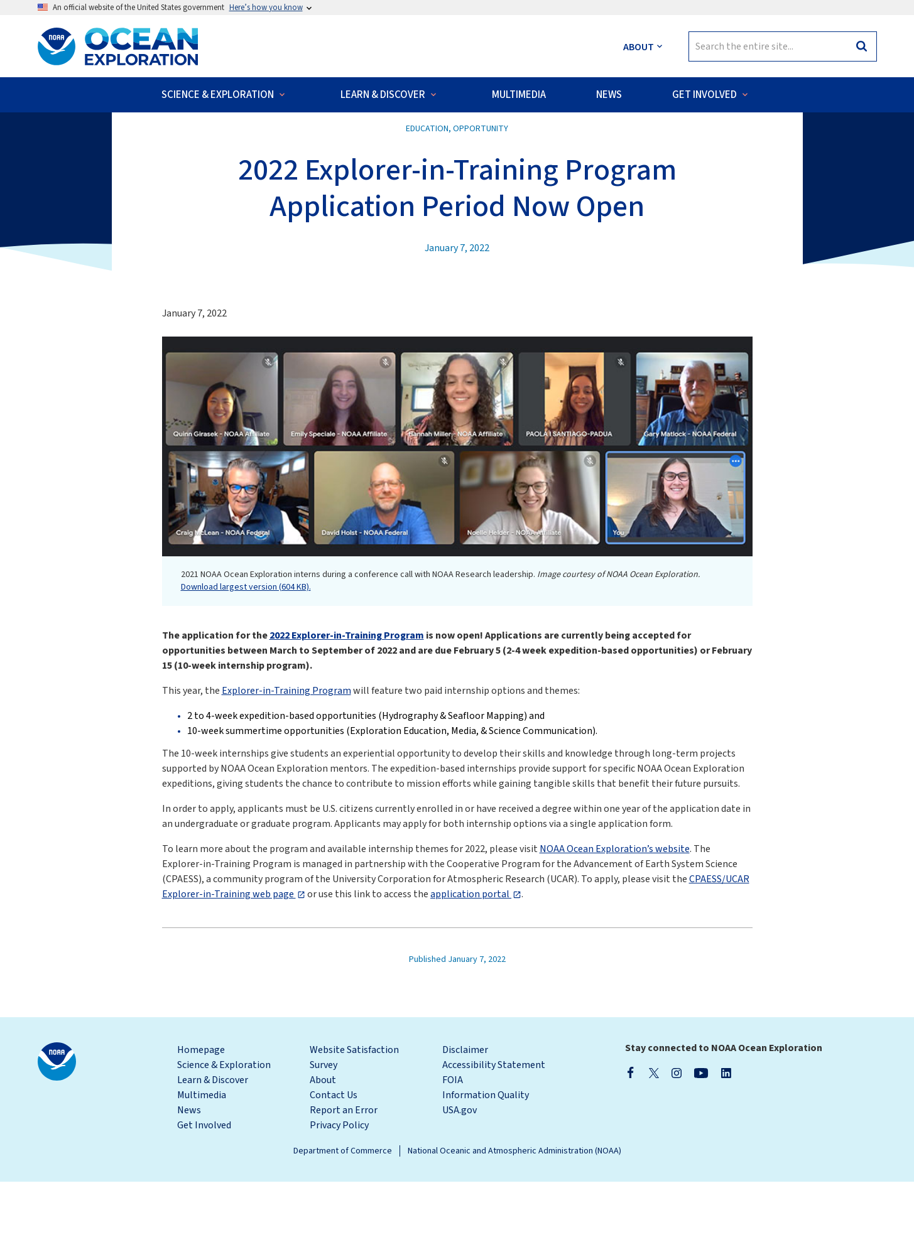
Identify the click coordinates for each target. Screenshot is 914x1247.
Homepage (201, 1115)
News (189, 1175)
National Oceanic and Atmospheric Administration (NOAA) (514, 1216)
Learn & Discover (212, 1145)
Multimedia (201, 1160)
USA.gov (459, 1175)
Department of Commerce (342, 1216)
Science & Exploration (224, 1130)
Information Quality (485, 1160)
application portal (470, 959)
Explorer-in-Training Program (286, 756)
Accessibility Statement (493, 1130)
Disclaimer (465, 1115)
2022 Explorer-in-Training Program (346, 701)
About (323, 1145)
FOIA (452, 1145)
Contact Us (333, 1160)
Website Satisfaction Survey (354, 1122)
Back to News (77, 138)
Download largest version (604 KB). (246, 652)
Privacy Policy (339, 1190)
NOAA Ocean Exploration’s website (615, 914)
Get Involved (204, 1190)
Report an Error (344, 1175)
